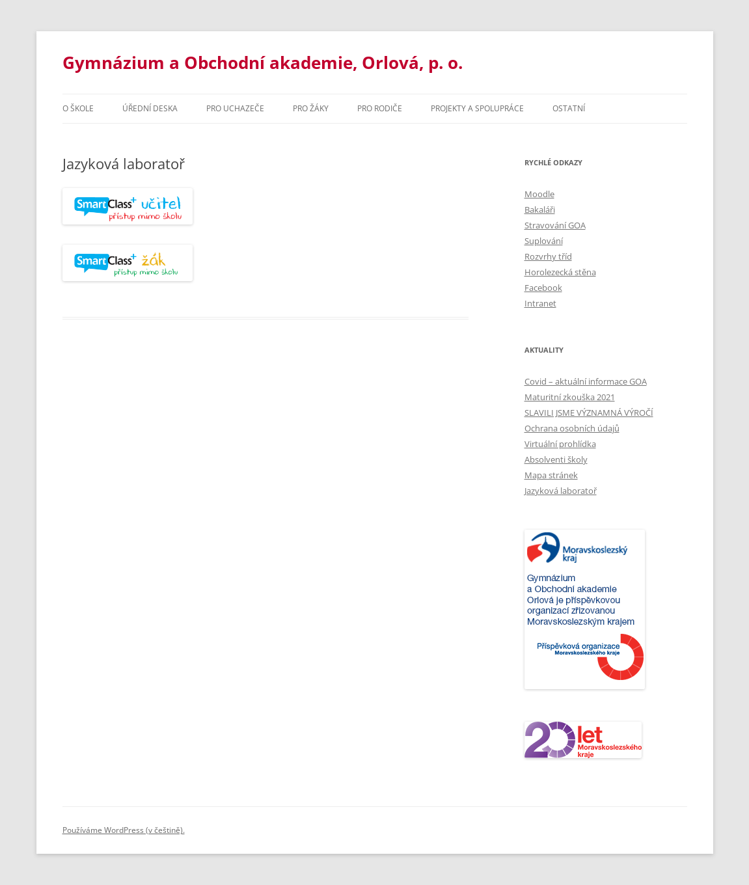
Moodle (539, 194)
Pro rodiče (379, 108)
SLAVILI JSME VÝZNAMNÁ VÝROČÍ (588, 412)
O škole (78, 108)
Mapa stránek (551, 475)
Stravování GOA (555, 225)
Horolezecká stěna (560, 272)
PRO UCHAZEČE (235, 108)
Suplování (543, 241)
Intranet (540, 303)
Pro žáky (311, 108)
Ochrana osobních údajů (572, 428)
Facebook (543, 287)
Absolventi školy (556, 459)
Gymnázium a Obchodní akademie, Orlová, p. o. (262, 62)
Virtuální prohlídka (560, 444)
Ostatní (568, 108)
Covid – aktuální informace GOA (585, 381)
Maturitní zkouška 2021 (569, 397)
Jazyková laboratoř (560, 491)
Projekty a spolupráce (477, 108)
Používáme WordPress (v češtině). (123, 830)
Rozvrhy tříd (548, 256)
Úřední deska (150, 108)
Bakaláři (539, 209)
